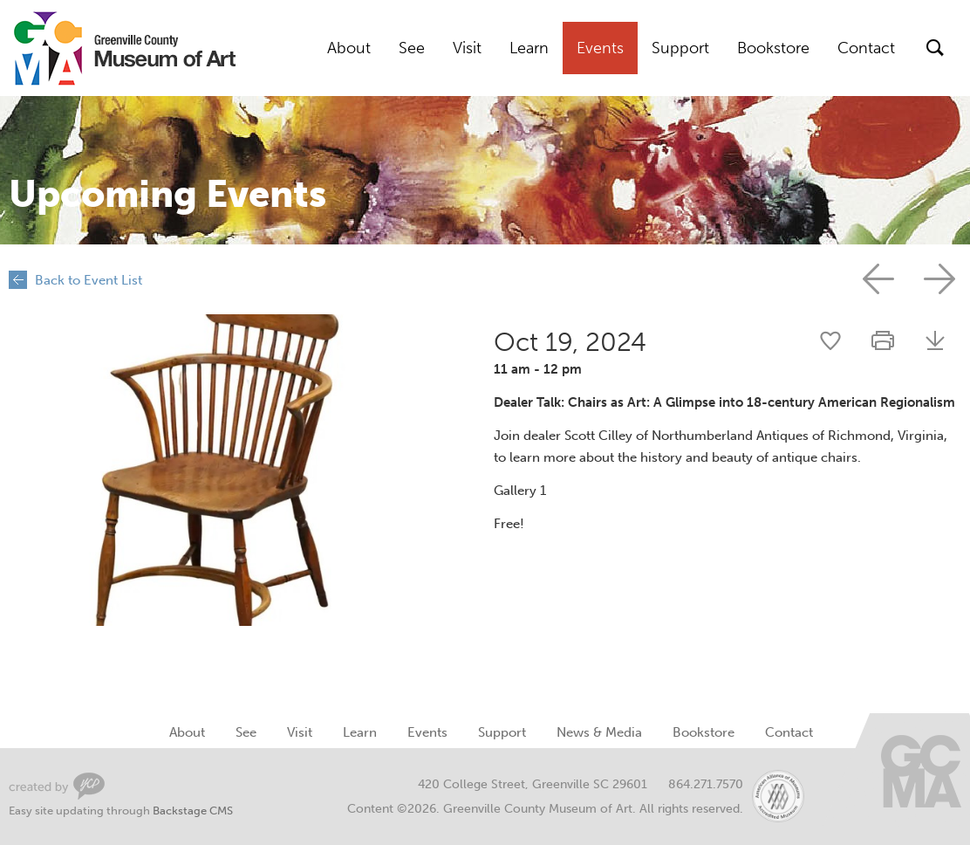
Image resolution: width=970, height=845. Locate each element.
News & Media (599, 732)
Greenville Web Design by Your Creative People (57, 786)
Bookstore (773, 48)
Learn (529, 48)
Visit (467, 48)
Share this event (830, 340)
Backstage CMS (193, 810)
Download (935, 340)
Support (680, 48)
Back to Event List (88, 280)
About (349, 48)
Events (600, 48)
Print (883, 340)
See (412, 48)
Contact (866, 48)
